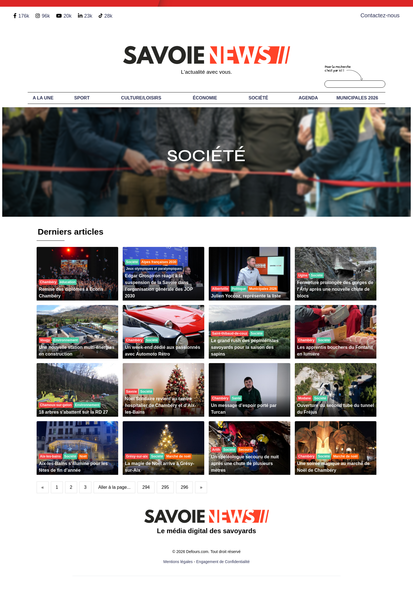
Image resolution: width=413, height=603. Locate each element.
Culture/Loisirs (141, 98)
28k (108, 16)
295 (165, 487)
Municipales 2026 (357, 98)
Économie (205, 98)
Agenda (308, 98)
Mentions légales (178, 561)
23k (88, 16)
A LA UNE (43, 98)
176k (23, 16)
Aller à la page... (114, 487)
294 (146, 487)
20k (67, 16)
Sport (82, 98)
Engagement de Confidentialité (223, 561)
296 (184, 487)
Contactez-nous (380, 15)
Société (258, 98)
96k (46, 16)
